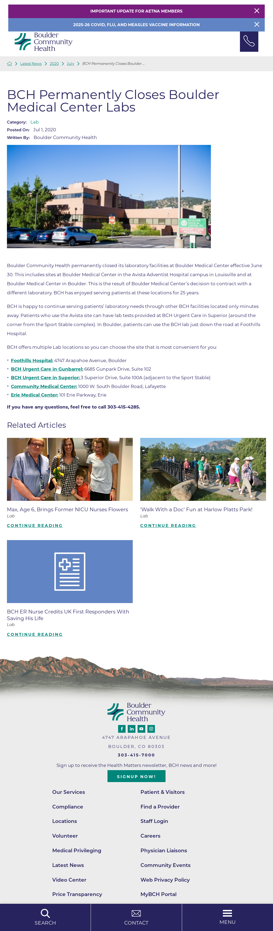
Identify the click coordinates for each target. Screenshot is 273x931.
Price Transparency (77, 894)
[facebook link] (122, 728)
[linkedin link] (131, 728)
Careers (150, 836)
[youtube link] (141, 728)
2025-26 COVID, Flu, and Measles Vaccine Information (136, 24)
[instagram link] (151, 728)
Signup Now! (136, 776)
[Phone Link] (249, 41)
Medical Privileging (76, 850)
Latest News (31, 63)
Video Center (69, 880)
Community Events (165, 865)
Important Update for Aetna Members (136, 11)
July (70, 63)
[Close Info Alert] (256, 25)
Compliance (67, 807)
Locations (64, 821)
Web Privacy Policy (165, 880)
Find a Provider (160, 807)
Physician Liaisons (163, 850)
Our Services (68, 792)
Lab (34, 122)
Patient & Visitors (162, 792)
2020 (54, 63)
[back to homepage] (9, 63)
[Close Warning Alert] (256, 11)
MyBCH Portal (158, 894)
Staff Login (154, 821)
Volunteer (65, 836)
